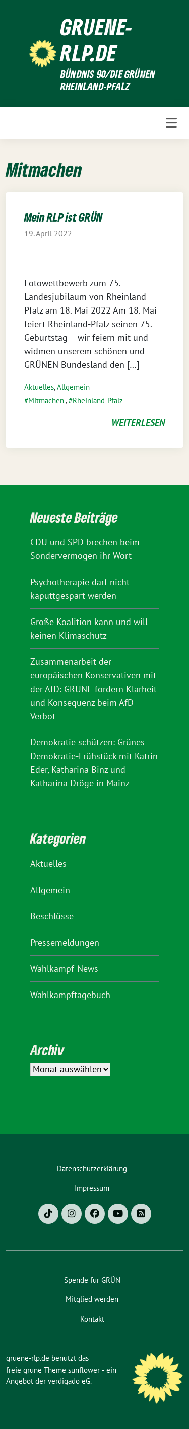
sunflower (84, 1370)
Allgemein (73, 387)
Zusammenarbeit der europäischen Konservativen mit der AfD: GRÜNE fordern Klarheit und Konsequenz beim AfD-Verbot (93, 689)
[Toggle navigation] (171, 123)
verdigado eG (69, 1381)
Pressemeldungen (64, 942)
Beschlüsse (52, 916)
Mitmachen (46, 400)
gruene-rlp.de (96, 40)
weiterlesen (138, 422)
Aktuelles (39, 387)
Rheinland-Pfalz (98, 400)
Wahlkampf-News (64, 968)
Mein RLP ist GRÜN (63, 217)
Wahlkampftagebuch (70, 995)
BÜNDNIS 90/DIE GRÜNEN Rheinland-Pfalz (107, 80)
